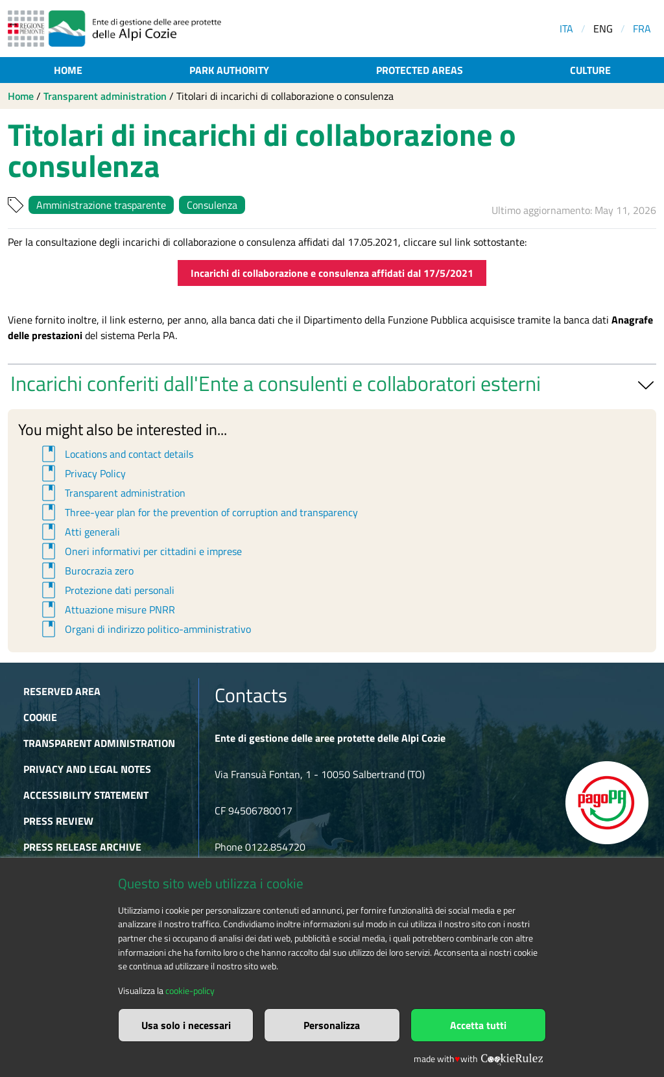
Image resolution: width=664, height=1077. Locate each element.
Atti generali (79, 531)
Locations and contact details (115, 454)
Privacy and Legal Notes (87, 769)
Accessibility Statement (85, 795)
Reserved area (62, 691)
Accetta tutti (478, 1025)
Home (68, 70)
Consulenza (212, 205)
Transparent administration (105, 96)
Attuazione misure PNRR (106, 609)
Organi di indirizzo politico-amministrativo (144, 629)
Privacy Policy (82, 473)
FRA (642, 28)
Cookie (40, 717)
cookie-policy (190, 991)
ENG (603, 28)
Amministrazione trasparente (101, 205)
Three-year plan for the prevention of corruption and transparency (198, 512)
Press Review (58, 821)
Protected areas (419, 70)
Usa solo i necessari (186, 1025)
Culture (590, 70)
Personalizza (331, 1025)
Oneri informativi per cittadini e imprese (140, 551)
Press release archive (82, 847)
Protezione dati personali (106, 590)
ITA (566, 28)
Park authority (229, 70)
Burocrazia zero (86, 570)
